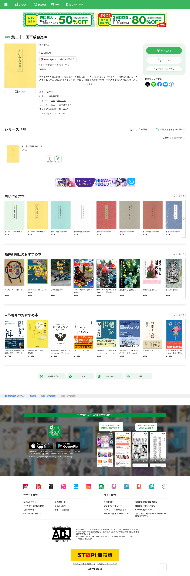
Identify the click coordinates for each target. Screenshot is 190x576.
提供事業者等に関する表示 (146, 502)
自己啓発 (61, 100)
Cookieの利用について (144, 510)
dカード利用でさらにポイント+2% (53, 65)
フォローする (47, 44)
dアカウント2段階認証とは (115, 510)
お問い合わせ (28, 510)
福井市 (42, 45)
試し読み (22, 92)
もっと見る (177, 196)
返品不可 (43, 69)
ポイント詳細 (66, 59)
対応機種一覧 (60, 502)
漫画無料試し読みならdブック (14, 396)
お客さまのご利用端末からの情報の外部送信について (150, 515)
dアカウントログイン (32, 514)
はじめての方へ (29, 502)
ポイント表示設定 (62, 510)
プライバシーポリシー (113, 506)
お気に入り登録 (140, 129)
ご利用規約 (108, 502)
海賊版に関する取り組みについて (117, 514)
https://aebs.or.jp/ (85, 539)
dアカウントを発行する (84, 563)
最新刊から (180, 138)
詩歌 (53, 100)
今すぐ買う (166, 50)
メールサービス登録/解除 (33, 506)
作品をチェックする (166, 69)
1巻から (167, 138)
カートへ (166, 60)
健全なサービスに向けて (145, 506)
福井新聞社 (54, 96)
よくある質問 (60, 506)
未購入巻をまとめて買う (171, 129)
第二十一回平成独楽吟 (31, 146)
